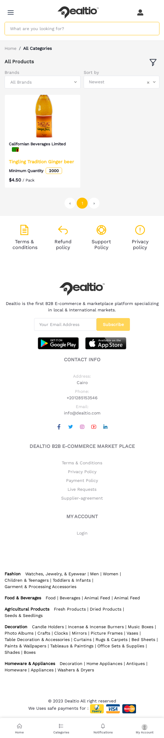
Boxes (30, 652)
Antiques (135, 663)
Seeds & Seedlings (24, 615)
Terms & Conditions (82, 462)
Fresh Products (70, 609)
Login (82, 533)
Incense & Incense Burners (96, 626)
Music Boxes (140, 626)
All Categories (37, 48)
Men (94, 573)
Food (51, 597)
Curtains (83, 639)
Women (110, 573)
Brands (12, 72)
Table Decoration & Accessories (37, 639)
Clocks (61, 633)
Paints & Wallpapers (25, 645)
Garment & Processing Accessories (40, 586)
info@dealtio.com (82, 413)
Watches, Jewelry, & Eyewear (55, 573)
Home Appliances (104, 663)
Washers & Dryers (76, 669)
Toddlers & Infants (72, 580)
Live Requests (82, 489)
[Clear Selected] (148, 82)
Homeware (16, 669)
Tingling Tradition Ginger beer (41, 162)
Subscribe (113, 324)
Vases (132, 633)
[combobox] (43, 82)
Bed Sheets (143, 639)
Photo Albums (19, 633)
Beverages (70, 597)
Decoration (71, 663)
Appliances (42, 669)
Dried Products (105, 609)
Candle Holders (48, 626)
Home (10, 48)
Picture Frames (107, 633)
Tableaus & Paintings (71, 645)
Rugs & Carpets (111, 639)
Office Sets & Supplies (120, 645)
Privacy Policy (82, 471)
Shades (12, 652)
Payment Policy (82, 480)
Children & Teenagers (27, 580)
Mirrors (79, 633)
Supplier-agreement (82, 498)
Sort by (91, 72)
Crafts (43, 633)
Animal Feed (97, 597)
